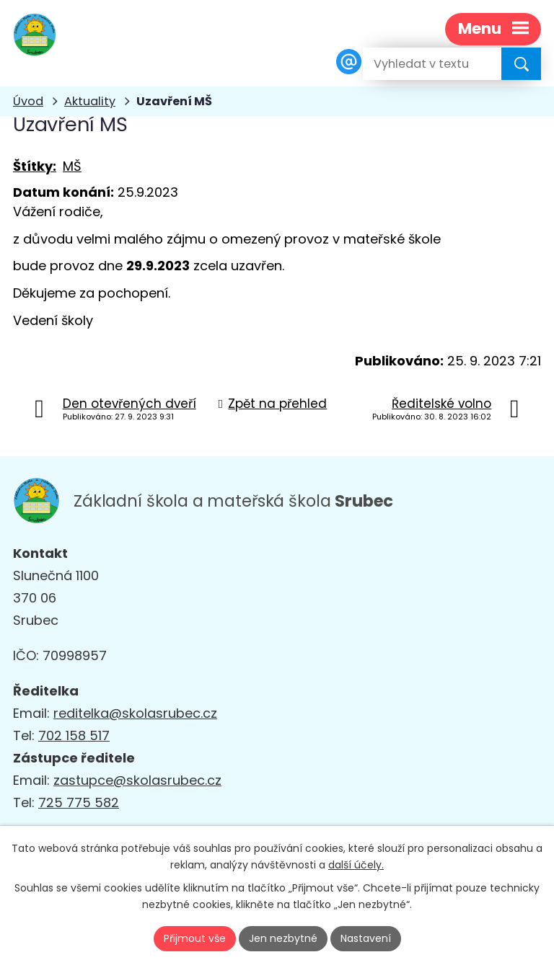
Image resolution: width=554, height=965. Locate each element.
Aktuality (89, 101)
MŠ (72, 166)
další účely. (356, 865)
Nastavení (365, 938)
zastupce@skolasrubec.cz (137, 780)
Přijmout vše (195, 938)
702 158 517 (74, 735)
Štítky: (34, 166)
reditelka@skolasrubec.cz (135, 713)
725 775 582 (78, 802)
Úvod (28, 101)
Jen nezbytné (283, 938)
